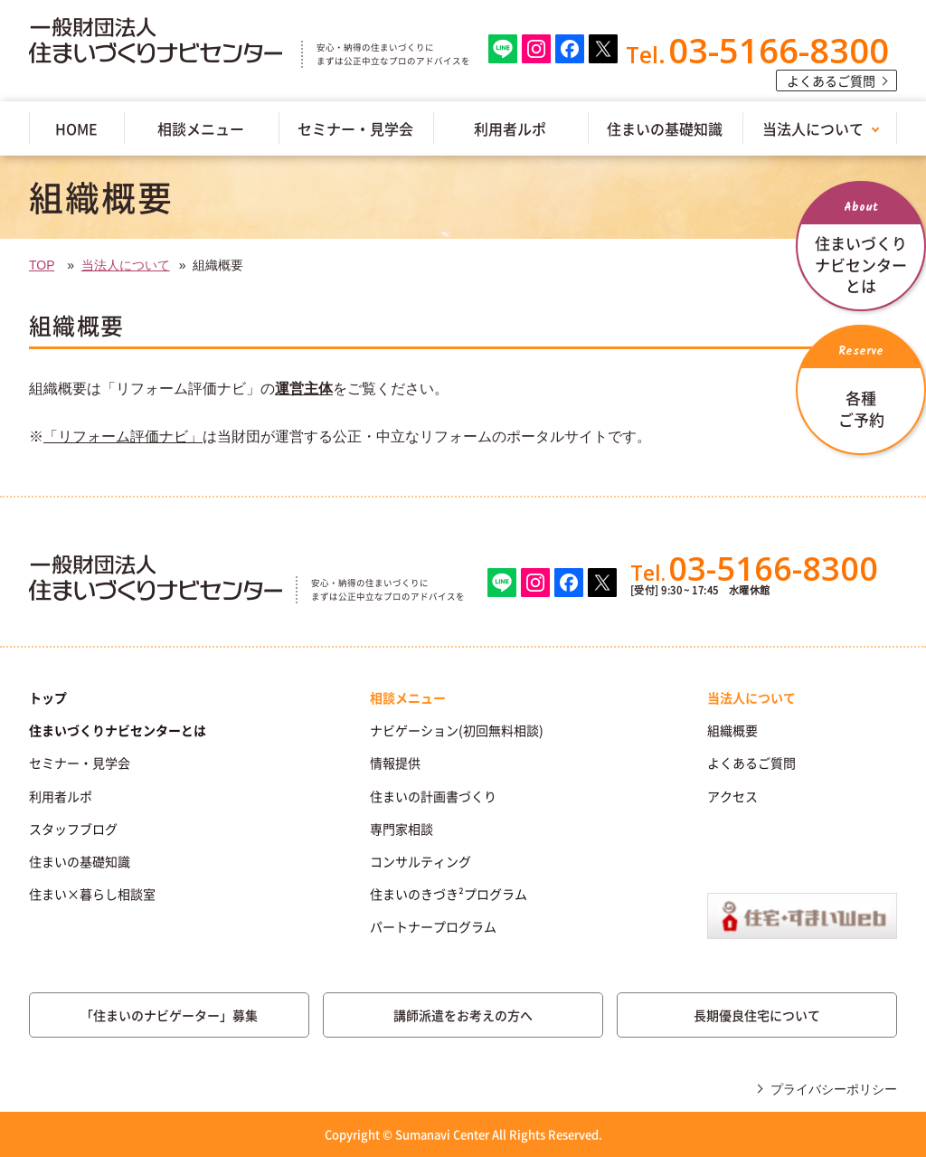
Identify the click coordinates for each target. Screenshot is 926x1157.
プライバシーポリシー (833, 1089)
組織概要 (732, 730)
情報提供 (395, 763)
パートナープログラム (433, 926)
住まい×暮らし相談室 (92, 894)
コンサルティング (420, 861)
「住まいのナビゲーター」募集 (169, 1015)
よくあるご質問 (831, 80)
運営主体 (304, 388)
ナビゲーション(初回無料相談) (456, 730)
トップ (48, 697)
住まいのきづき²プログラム (448, 894)
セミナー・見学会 (355, 128)
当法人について (813, 128)
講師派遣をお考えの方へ (463, 1015)
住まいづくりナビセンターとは (117, 730)
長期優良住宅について (757, 1015)
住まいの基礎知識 (665, 128)
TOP (41, 265)
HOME (76, 128)
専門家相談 (401, 829)
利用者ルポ (510, 128)
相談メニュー (200, 128)
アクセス (732, 796)
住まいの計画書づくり (433, 796)
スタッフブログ (73, 829)
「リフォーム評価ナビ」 (123, 436)
